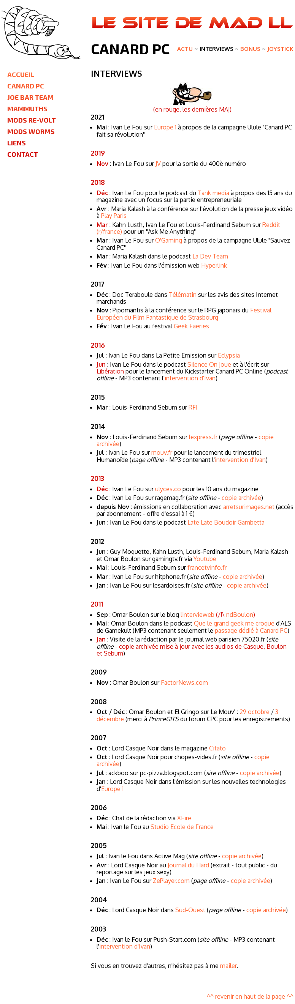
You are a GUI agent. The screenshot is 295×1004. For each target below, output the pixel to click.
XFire (184, 818)
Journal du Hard (188, 865)
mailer (228, 965)
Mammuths (27, 108)
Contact (22, 154)
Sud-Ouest (190, 910)
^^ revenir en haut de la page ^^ (250, 996)
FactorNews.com (184, 682)
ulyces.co (168, 489)
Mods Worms (31, 131)
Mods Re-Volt (31, 120)
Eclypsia (229, 355)
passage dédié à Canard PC (251, 630)
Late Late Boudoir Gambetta (226, 522)
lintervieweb (197, 614)
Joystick (280, 48)
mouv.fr (161, 452)
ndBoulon (239, 614)
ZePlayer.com (171, 880)
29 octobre (254, 712)
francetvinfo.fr (207, 567)
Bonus (250, 48)
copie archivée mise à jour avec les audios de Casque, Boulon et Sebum (192, 650)
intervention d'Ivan (190, 378)
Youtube (204, 559)
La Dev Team (210, 256)
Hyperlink (214, 265)
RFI (193, 407)
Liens (16, 143)
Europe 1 (165, 127)
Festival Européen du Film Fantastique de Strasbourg (184, 313)
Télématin (183, 294)
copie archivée (241, 497)
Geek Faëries (191, 326)
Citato (217, 748)
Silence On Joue (209, 364)
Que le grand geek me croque (234, 623)
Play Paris (114, 215)
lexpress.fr (203, 437)
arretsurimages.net (248, 507)
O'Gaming (168, 240)
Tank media (213, 193)
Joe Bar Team (30, 97)
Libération (110, 371)
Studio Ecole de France (182, 827)
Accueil (20, 74)
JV (158, 163)
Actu (185, 48)
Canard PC (25, 86)
